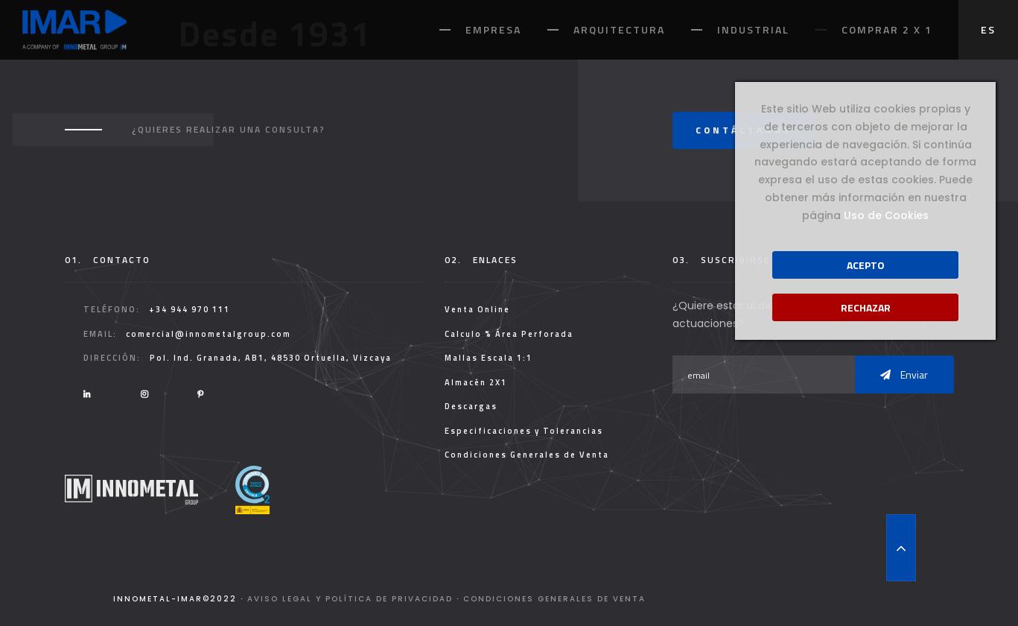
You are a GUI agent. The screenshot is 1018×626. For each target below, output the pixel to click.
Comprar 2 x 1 (887, 29)
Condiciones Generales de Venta (527, 455)
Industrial (753, 29)
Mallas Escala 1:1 (488, 358)
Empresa (493, 29)
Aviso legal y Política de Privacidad (350, 598)
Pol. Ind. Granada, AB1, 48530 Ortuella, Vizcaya (271, 358)
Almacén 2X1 (476, 382)
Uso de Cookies (886, 215)
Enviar (904, 374)
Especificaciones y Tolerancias (524, 431)
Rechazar (866, 307)
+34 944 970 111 (189, 309)
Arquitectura (619, 29)
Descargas (471, 406)
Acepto (866, 265)
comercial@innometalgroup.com (208, 334)
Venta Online (477, 309)
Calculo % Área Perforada (509, 334)
